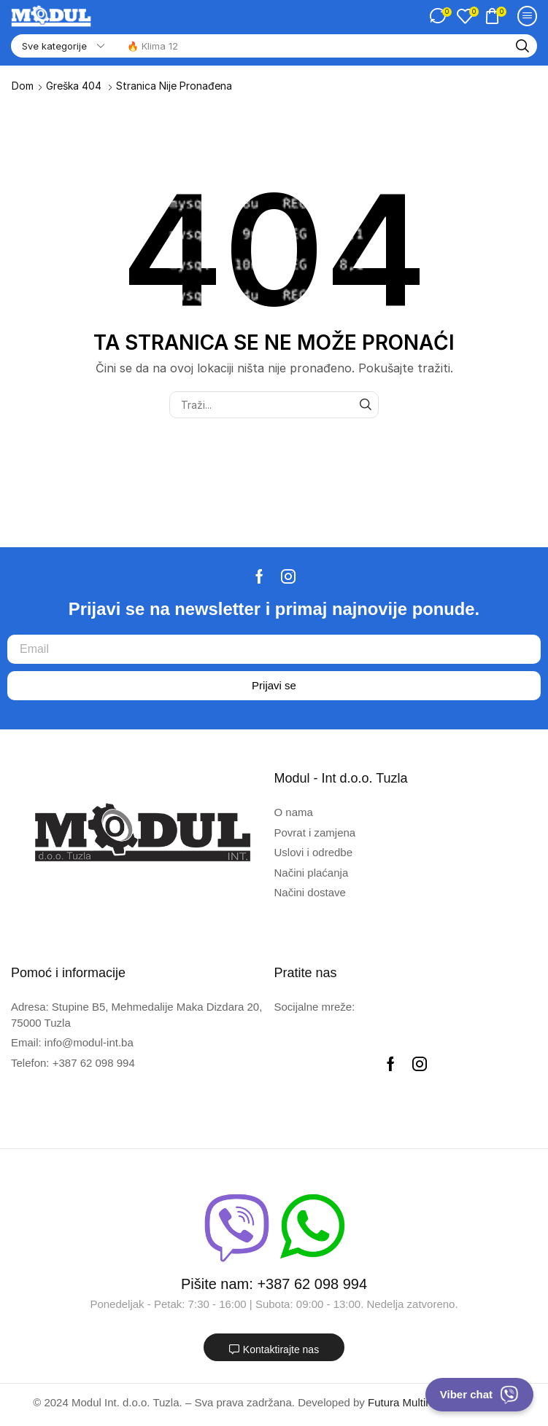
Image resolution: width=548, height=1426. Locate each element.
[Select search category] (62, 46)
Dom (23, 85)
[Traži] (522, 46)
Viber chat (479, 1394)
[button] (440, 16)
